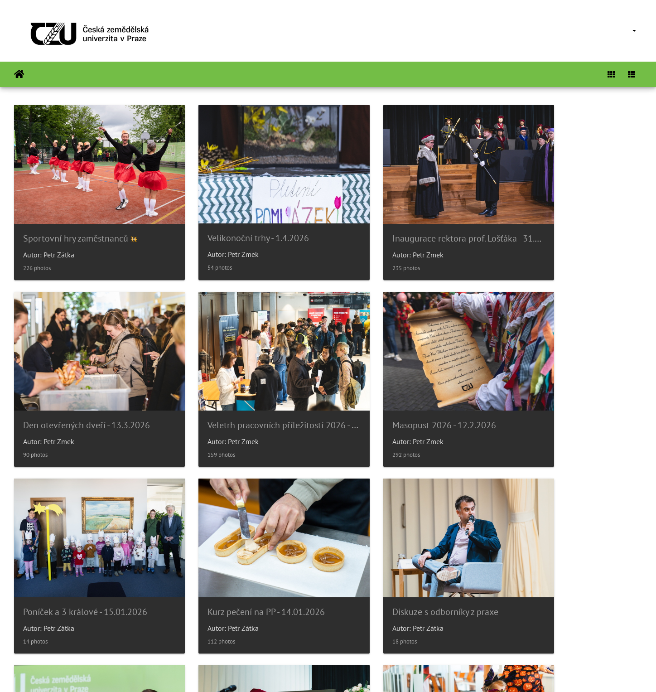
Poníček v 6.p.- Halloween (552, 561)
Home (19, 74)
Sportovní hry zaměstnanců (75, 221)
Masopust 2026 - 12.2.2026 (235, 391)
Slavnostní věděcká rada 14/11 (403, 561)
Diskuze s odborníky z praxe (76, 561)
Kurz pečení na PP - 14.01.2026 (563, 391)
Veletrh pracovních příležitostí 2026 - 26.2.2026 (114, 391)
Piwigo (346, 672)
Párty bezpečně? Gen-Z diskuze (242, 561)
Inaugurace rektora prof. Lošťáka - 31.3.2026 (428, 221)
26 (359, 638)
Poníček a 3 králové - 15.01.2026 (406, 391)
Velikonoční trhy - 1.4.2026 (234, 221)
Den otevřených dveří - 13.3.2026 (567, 221)
